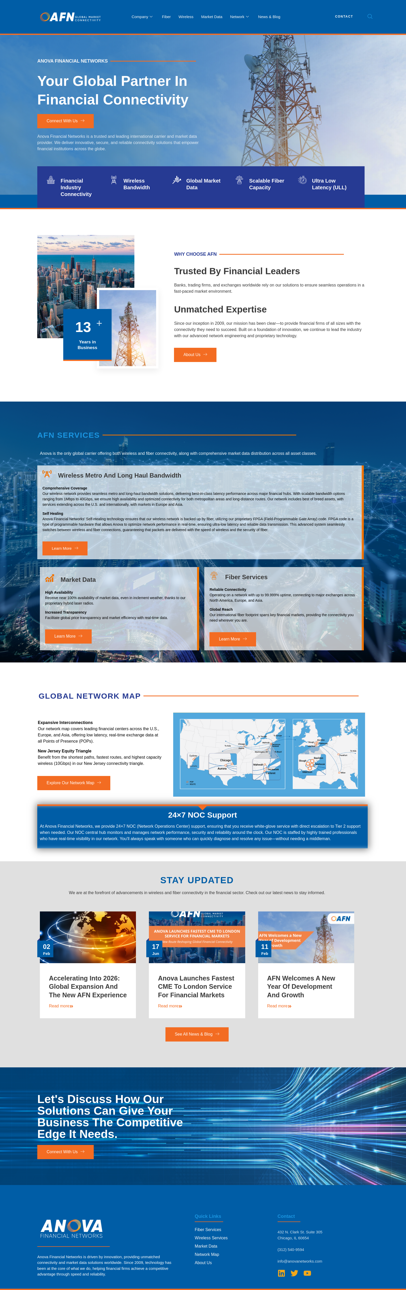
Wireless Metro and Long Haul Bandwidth (119, 489)
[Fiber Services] (214, 590)
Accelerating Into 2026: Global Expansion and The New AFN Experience (88, 995)
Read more (61, 1014)
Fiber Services (246, 592)
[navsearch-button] (370, 17)
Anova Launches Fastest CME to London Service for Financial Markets (196, 995)
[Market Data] (49, 593)
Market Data (211, 16)
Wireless (186, 16)
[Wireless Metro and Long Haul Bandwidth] (47, 487)
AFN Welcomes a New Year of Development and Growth (301, 995)
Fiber (166, 16)
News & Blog (269, 16)
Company (142, 17)
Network (239, 17)
